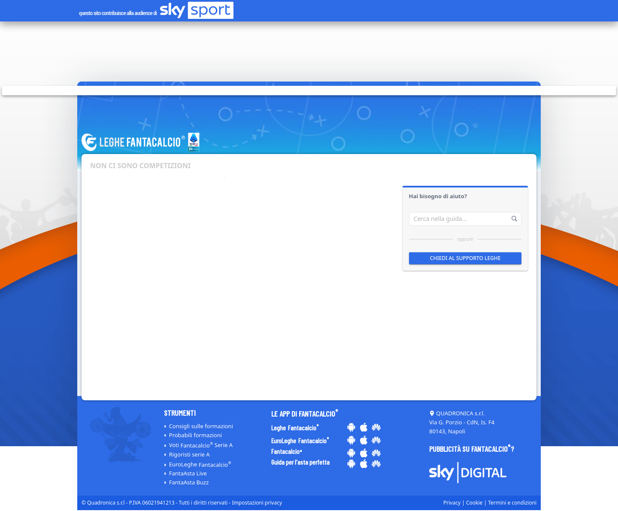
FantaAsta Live (188, 473)
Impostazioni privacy (257, 502)
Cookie (474, 502)
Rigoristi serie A (189, 454)
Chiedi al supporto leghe (465, 258)
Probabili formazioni (195, 435)
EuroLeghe (200, 465)
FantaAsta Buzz (189, 482)
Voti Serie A (201, 445)
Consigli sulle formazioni (201, 426)
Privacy (451, 502)
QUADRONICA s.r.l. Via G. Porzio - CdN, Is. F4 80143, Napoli (461, 422)
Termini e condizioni (512, 502)
